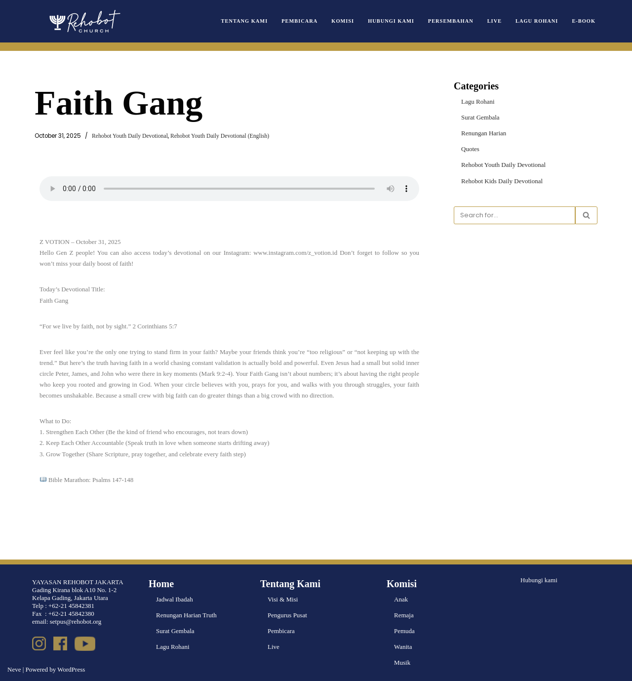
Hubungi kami (538, 580)
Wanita (403, 646)
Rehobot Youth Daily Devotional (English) (219, 136)
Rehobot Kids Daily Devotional (502, 181)
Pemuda (404, 631)
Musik (402, 662)
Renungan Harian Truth (186, 615)
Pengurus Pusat (287, 615)
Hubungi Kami (391, 21)
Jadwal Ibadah (174, 599)
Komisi (342, 21)
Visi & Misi (283, 599)
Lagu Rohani (536, 21)
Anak (401, 599)
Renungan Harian (483, 133)
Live (494, 21)
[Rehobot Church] (84, 21)
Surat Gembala (480, 117)
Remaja (404, 615)
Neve (14, 669)
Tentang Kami (244, 21)
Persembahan (451, 21)
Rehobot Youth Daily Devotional (130, 136)
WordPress (71, 669)
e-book (583, 21)
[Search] (514, 215)
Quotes (470, 149)
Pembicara (299, 21)
